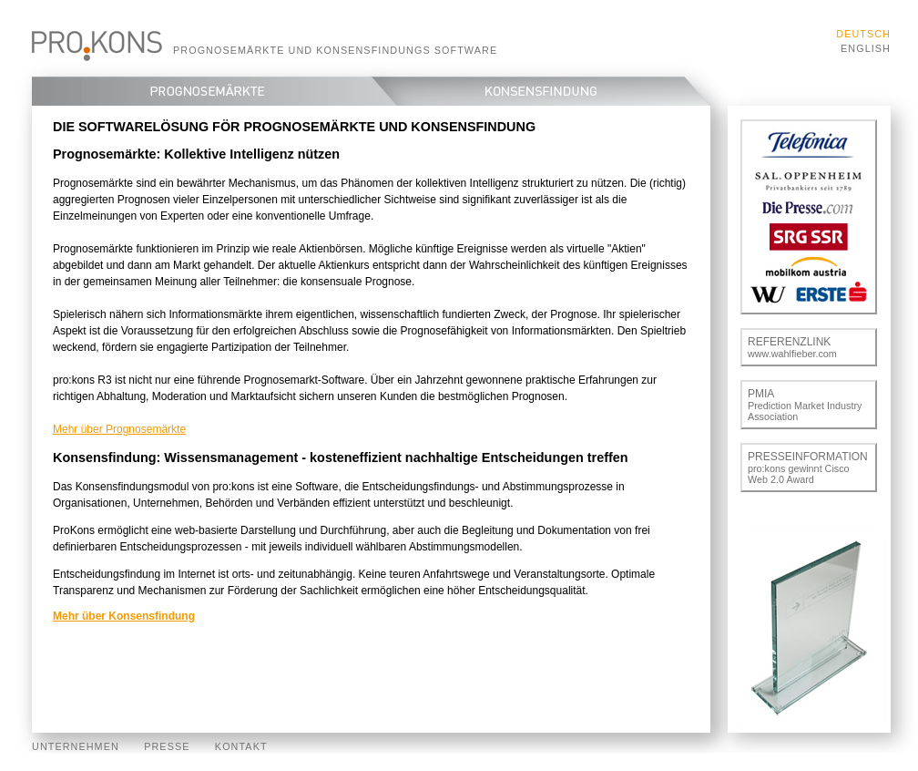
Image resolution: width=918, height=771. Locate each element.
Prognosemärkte (201, 91)
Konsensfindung (553, 91)
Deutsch (863, 33)
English (866, 48)
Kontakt (241, 746)
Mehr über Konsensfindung (124, 616)
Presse (166, 746)
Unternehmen (75, 746)
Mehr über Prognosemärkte (119, 429)
